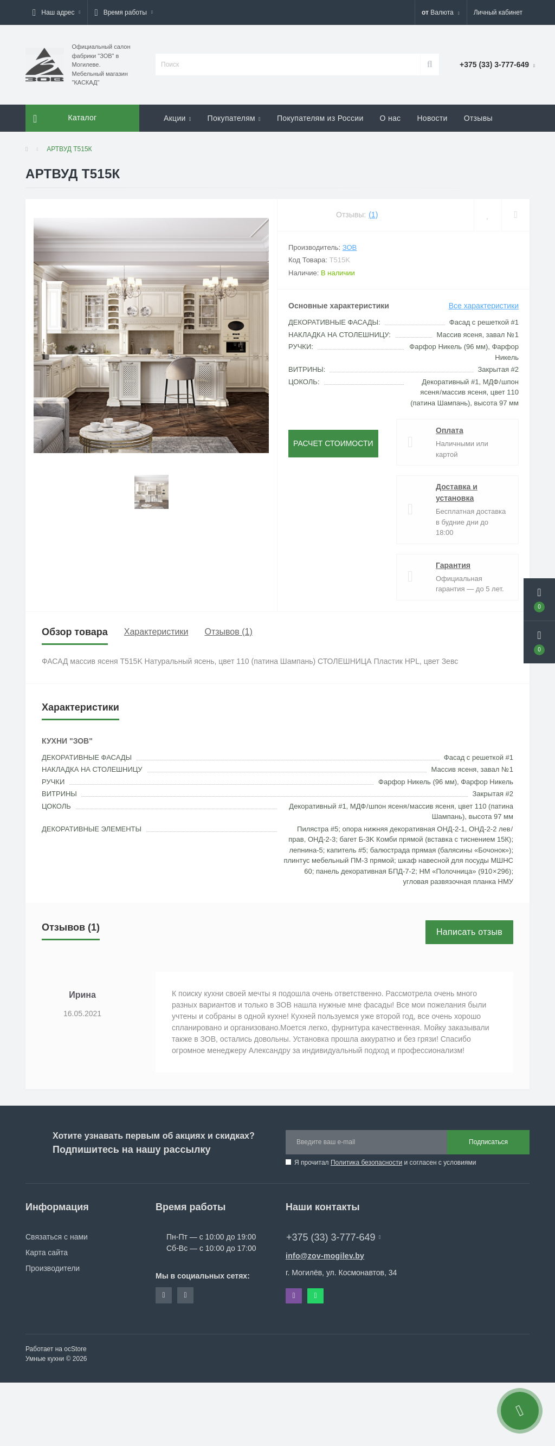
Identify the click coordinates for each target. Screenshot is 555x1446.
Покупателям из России (320, 118)
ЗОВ (350, 247)
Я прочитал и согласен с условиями (385, 1162)
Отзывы (478, 118)
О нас (390, 118)
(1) (373, 214)
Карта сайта (46, 1252)
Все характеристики (484, 305)
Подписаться (488, 1142)
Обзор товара (75, 632)
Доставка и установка (456, 492)
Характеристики (156, 631)
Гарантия (453, 565)
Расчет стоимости (333, 443)
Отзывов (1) (228, 631)
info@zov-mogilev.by (325, 1255)
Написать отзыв (469, 932)
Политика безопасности (366, 1162)
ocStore (75, 1349)
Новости (432, 118)
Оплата (449, 430)
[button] (56, 12)
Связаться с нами (56, 1236)
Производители (52, 1268)
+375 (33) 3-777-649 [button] (333, 1237)
